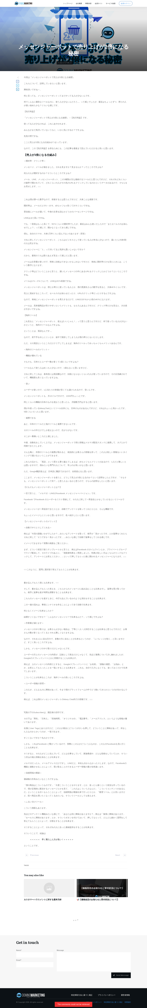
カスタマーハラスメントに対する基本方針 (49, 891)
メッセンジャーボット (64, 63)
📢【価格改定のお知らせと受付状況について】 (102, 891)
